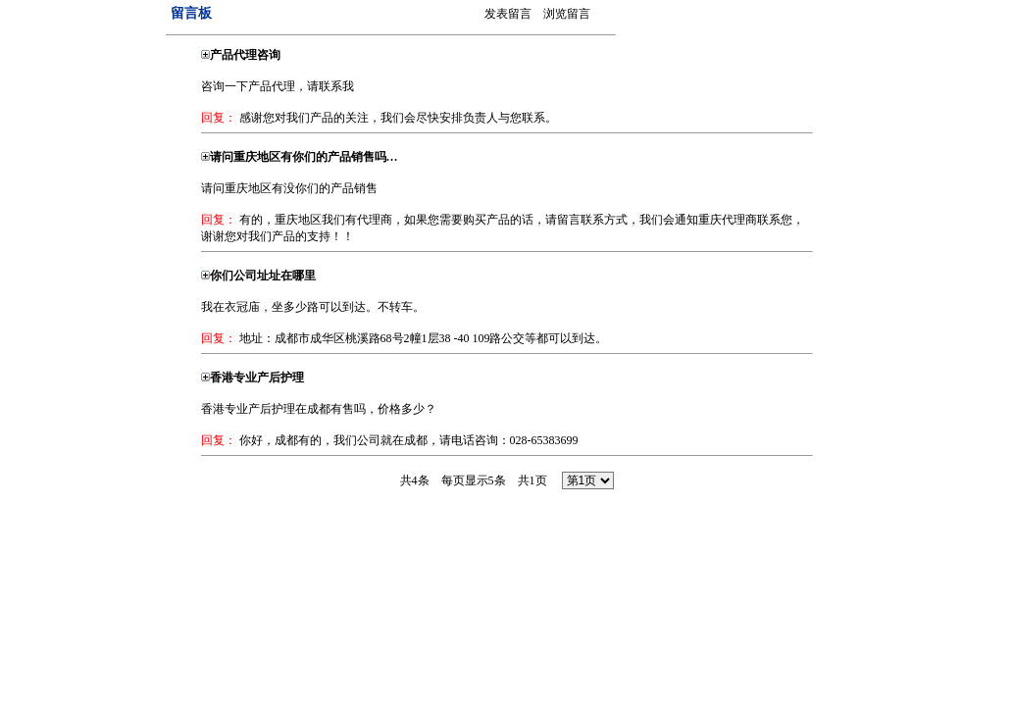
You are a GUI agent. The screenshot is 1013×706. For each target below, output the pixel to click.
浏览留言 (566, 14)
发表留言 (508, 14)
